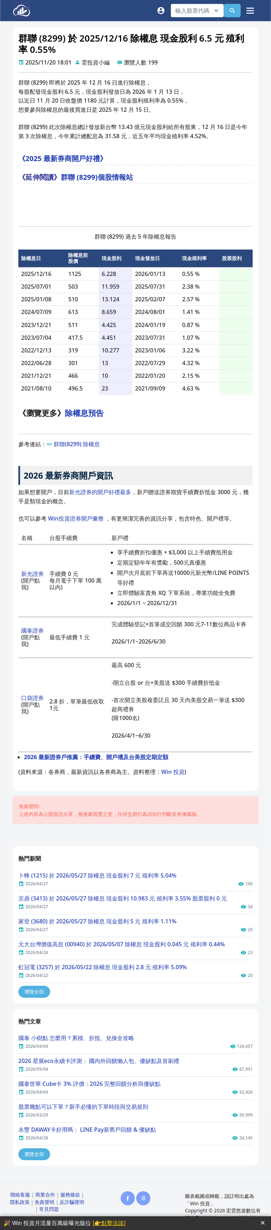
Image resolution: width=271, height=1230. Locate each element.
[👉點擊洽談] (109, 1223)
